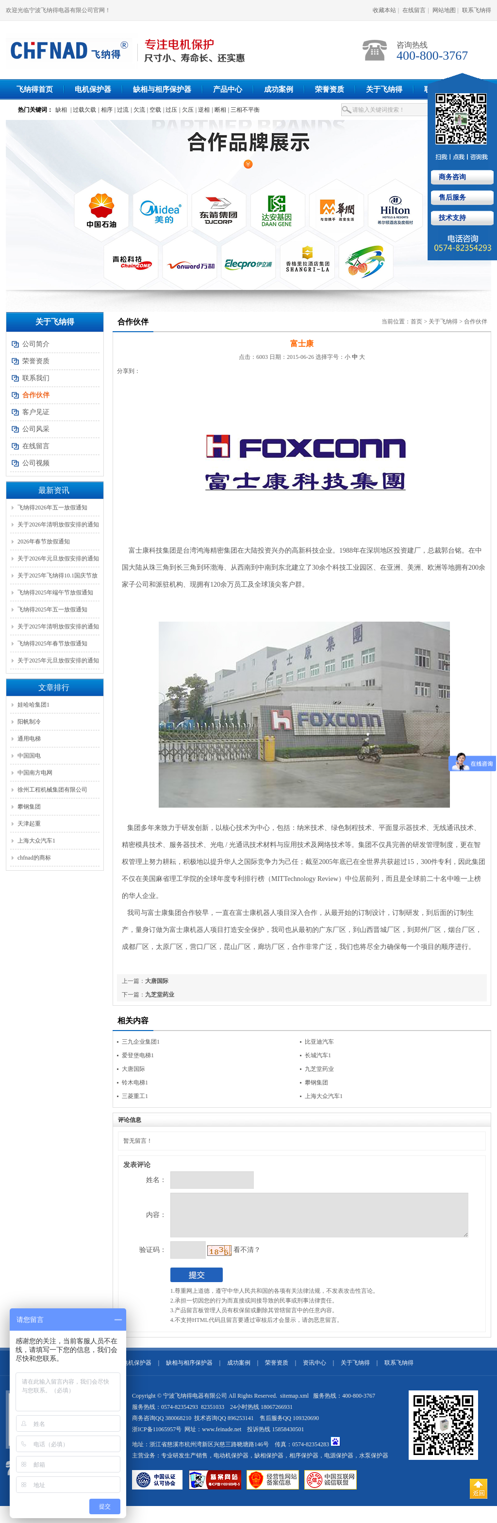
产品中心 (227, 89)
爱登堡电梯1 (138, 1055)
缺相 (61, 109)
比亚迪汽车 (319, 1041)
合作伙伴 (475, 321)
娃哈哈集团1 (33, 704)
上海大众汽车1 (36, 840)
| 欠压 (186, 109)
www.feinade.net (221, 1436)
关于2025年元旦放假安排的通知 (58, 660)
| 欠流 (138, 109)
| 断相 (219, 109)
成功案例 (278, 89)
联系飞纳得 (476, 10)
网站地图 (444, 10)
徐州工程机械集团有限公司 (52, 789)
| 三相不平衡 (244, 109)
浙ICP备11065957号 (157, 1436)
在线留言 (414, 10)
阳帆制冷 (29, 721)
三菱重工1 (135, 1096)
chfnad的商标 (34, 857)
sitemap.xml (295, 1403)
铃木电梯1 (135, 1082)
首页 (416, 321)
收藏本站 (384, 10)
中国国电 (29, 755)
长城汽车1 (318, 1055)
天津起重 (29, 823)
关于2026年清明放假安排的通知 (58, 524)
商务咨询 (451, 177)
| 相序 (105, 109)
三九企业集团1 (141, 1041)
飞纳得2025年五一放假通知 (52, 609)
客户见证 (36, 412)
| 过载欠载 (83, 109)
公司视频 (36, 463)
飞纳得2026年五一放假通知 (52, 507)
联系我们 (36, 378)
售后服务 (451, 197)
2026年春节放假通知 (43, 541)
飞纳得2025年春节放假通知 (52, 643)
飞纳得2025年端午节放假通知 (55, 592)
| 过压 (170, 109)
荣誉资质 (329, 89)
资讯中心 (314, 1370)
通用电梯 (29, 738)
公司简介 (36, 344)
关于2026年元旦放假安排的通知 (58, 558)
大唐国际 (156, 981)
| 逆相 (203, 109)
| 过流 (122, 109)
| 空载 (154, 109)
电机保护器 (93, 89)
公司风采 (36, 429)
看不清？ (226, 1257)
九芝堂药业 (159, 994)
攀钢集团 (29, 806)
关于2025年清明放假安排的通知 (58, 626)
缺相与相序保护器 (162, 89)
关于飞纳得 (384, 89)
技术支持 (451, 217)
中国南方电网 (34, 772)
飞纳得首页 (35, 89)
